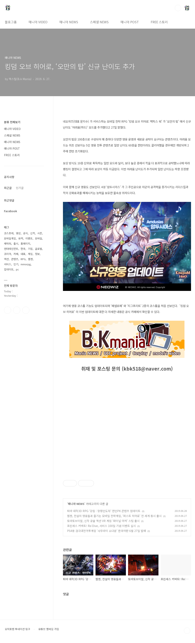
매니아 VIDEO (38, 21)
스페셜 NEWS (99, 21)
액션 (6, 259)
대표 (23, 254)
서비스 (7, 264)
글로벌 (38, 249)
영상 (18, 233)
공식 (25, 233)
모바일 (38, 238)
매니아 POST (130, 21)
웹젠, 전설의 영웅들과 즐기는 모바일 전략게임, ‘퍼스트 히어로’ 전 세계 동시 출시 (114, 516)
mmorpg (26, 264)
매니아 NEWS (68, 21)
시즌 (39, 233)
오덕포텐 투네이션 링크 (17, 629)
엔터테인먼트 (11, 249)
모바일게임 (10, 238)
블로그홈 (11, 21)
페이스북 (7, 310)
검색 (178, 8)
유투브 (25, 310)
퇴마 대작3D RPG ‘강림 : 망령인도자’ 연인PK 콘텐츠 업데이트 (103, 511)
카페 (16, 254)
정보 (37, 254)
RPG (23, 259)
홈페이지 (25, 243)
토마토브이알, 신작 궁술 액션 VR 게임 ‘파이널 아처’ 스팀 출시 (103, 521)
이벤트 (29, 238)
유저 (20, 238)
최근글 (8, 188)
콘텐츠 (14, 259)
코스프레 (9, 233)
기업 (30, 249)
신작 (32, 233)
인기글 (20, 188)
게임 (30, 254)
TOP (187, 631)
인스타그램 (16, 310)
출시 (16, 243)
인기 (16, 264)
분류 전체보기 (12, 122)
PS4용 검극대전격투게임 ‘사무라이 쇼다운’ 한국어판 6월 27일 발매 (106, 531)
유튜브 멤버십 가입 (48, 629)
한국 (23, 249)
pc (17, 269)
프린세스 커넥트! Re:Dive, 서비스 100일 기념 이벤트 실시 (101, 526)
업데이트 (9, 269)
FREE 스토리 (159, 21)
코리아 (7, 254)
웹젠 (30, 259)
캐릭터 (7, 243)
